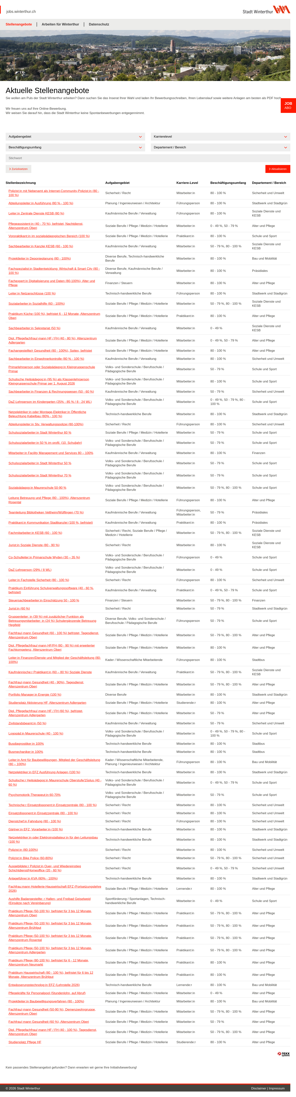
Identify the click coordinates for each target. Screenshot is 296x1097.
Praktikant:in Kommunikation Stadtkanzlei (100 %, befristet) (50, 522)
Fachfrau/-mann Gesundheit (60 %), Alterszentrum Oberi (48, 1022)
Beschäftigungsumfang (228, 183)
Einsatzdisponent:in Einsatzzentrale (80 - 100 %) (43, 813)
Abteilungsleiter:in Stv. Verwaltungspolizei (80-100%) (45, 424)
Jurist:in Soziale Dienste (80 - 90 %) (33, 545)
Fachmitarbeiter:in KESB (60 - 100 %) (35, 533)
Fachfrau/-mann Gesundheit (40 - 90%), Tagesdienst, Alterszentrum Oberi (46, 684)
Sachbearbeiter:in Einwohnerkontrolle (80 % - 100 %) (46, 359)
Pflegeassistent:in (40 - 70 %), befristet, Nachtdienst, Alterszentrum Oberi (45, 226)
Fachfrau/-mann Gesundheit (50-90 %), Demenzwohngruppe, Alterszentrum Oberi (52, 1011)
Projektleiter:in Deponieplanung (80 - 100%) (39, 258)
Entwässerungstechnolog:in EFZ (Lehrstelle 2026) (44, 985)
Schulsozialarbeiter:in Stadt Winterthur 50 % (39, 463)
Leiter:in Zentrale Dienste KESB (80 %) (36, 213)
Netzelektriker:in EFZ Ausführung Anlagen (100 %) (44, 772)
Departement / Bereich (269, 183)
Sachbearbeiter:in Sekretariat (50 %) (34, 328)
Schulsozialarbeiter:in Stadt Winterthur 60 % (39, 432)
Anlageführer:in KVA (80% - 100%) (33, 878)
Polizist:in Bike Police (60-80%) (30, 858)
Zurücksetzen (20, 168)
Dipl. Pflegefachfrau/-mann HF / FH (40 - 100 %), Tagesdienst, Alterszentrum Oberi (52, 1032)
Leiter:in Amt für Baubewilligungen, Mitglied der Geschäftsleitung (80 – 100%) (54, 762)
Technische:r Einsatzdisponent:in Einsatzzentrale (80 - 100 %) (52, 805)
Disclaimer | (260, 1088)
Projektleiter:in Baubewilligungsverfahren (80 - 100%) (46, 1001)
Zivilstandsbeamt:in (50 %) (27, 723)
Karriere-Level (187, 183)
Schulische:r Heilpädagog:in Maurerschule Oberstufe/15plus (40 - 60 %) (54, 782)
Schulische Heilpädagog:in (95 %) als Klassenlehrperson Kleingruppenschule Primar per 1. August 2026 (48, 381)
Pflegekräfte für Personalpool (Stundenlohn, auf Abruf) (47, 993)
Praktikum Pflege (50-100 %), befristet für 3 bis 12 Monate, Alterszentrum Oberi (50, 913)
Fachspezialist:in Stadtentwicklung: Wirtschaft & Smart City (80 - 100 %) (54, 271)
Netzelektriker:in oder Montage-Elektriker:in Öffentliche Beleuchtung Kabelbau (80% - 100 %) (47, 414)
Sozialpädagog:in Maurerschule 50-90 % (37, 488)
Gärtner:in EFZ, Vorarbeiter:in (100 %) (35, 829)
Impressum (277, 1088)
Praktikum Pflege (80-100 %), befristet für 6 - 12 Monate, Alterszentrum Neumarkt (48, 962)
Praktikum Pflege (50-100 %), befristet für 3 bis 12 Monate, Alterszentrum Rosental (50, 938)
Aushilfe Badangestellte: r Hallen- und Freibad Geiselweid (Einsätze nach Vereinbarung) (49, 901)
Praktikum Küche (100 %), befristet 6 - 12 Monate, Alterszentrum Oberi (54, 316)
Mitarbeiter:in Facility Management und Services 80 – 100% (50, 453)
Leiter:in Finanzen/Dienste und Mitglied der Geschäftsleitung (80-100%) (54, 660)
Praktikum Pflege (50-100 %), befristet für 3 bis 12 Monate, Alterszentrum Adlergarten (50, 950)
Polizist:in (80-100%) (23, 850)
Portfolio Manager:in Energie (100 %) (34, 694)
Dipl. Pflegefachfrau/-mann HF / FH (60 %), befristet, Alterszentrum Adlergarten (45, 713)
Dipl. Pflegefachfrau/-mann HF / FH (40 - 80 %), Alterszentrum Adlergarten (52, 340)
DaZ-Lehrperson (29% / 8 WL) (30, 570)
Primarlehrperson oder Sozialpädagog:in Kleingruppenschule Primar (51, 369)
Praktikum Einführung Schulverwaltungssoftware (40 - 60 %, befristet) (51, 590)
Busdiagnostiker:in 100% (26, 743)
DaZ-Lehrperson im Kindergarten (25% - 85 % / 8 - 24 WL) (50, 402)
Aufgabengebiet (117, 183)
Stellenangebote (19, 24)
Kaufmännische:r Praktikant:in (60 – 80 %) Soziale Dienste (50, 672)
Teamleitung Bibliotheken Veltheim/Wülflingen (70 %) (46, 512)
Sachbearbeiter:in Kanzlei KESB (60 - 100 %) (40, 246)
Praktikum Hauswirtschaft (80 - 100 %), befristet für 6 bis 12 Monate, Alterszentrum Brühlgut (50, 975)
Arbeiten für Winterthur (60, 24)
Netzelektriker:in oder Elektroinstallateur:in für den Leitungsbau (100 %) (53, 839)
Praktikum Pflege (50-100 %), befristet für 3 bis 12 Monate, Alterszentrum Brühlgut (50, 925)
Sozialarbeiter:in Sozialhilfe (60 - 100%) (36, 303)
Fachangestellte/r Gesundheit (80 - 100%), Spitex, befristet (50, 350)
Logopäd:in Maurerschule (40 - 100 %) (35, 733)
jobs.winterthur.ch (21, 11)
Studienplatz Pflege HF (24, 1042)
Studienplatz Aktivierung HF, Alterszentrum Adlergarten (47, 703)
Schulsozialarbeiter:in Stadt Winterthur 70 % (39, 475)
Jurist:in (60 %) (19, 608)
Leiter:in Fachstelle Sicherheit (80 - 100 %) (38, 580)
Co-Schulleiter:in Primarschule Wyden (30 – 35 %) (44, 557)
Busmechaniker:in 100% (25, 752)
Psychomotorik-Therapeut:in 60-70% (34, 795)
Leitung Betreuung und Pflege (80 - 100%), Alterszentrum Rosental (49, 500)
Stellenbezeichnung (21, 183)
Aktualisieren (279, 168)
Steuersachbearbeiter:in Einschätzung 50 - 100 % (43, 600)
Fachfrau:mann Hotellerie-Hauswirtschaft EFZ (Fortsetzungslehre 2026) (54, 889)
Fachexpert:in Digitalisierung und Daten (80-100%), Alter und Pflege (51, 283)
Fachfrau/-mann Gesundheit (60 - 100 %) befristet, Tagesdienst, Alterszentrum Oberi (53, 635)
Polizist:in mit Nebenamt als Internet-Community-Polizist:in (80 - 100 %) (53, 193)
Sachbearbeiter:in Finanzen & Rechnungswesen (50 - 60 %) (51, 391)
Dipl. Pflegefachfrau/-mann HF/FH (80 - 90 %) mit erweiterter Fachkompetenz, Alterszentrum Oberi (51, 647)
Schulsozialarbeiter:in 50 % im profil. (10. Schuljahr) (45, 443)
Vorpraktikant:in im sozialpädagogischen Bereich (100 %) (49, 236)
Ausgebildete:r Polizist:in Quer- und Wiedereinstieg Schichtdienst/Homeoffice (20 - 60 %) (44, 868)
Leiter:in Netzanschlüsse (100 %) (31, 293)
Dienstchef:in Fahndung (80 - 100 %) (34, 821)
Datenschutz (99, 24)
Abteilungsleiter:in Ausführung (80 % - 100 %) (40, 203)
